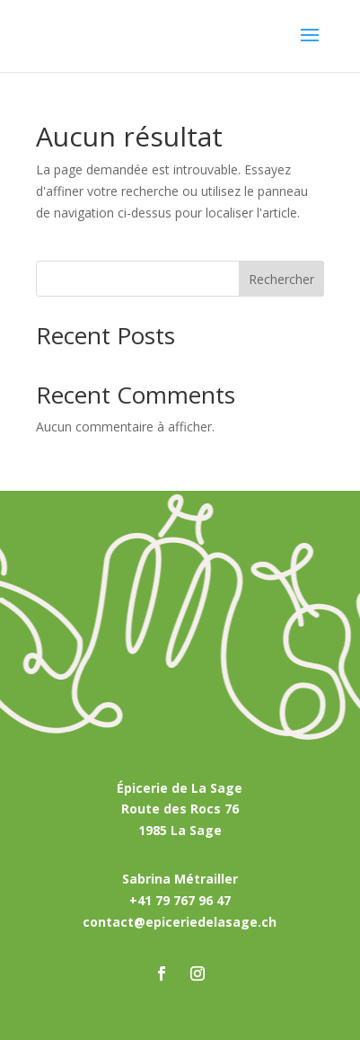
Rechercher (281, 279)
